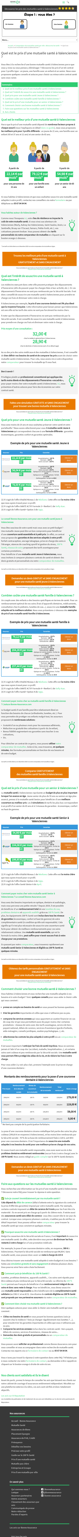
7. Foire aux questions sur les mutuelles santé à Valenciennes (30, 108)
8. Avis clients (8, 111)
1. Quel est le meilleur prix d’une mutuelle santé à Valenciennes (31, 88)
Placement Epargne (20, 1433)
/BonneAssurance (50, 1489)
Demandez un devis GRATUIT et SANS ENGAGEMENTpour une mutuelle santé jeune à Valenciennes (39, 580)
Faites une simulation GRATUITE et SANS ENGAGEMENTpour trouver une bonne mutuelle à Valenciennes (39, 404)
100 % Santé (54, 912)
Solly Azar (60, 506)
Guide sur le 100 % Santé (22, 1455)
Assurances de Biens (20, 1429)
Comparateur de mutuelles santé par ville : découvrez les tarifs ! (37, 46)
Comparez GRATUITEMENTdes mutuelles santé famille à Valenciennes (39, 772)
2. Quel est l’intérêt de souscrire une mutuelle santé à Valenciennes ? (33, 92)
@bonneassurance (51, 1492)
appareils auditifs (30, 912)
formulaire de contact (38, 1350)
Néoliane (42, 499)
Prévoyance (16, 1442)
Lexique (14, 1492)
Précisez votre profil (20, 1450)
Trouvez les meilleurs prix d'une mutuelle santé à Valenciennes (39, 259)
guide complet (41, 1156)
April (39, 884)
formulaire (60, 200)
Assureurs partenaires (21, 1495)
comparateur (13, 362)
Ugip (40, 509)
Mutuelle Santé (18, 1425)
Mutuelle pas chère (20, 1463)
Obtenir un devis (69, 459)
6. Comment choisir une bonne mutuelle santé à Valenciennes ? (31, 105)
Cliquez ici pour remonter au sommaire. (39, 269)
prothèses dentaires (10, 912)
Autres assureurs (19, 1498)
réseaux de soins (15, 547)
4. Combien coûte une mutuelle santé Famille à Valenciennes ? (30, 98)
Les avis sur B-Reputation (13, 1395)
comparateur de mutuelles (51, 560)
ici (25, 218)
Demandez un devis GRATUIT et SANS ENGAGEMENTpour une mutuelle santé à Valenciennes (39, 1168)
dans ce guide (47, 127)
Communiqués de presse (22, 1508)
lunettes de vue (53, 909)
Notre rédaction (18, 1511)
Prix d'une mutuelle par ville (24, 1472)
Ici (59, 383)
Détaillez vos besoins (21, 1446)
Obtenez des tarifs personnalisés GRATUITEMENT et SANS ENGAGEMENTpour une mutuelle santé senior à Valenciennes (39, 972)
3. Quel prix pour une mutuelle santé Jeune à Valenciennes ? (29, 95)
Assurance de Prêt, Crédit (23, 1438)
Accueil (10, 46)
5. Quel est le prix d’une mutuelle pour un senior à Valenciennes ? (32, 102)
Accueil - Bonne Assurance (23, 1420)
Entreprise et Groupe (21, 1467)
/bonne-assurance (51, 1495)
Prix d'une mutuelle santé (23, 1459)
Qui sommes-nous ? (20, 1489)
